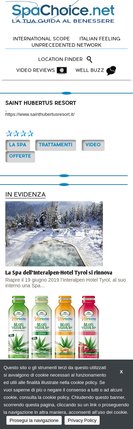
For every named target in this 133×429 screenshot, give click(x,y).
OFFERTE (20, 156)
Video (93, 145)
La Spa (17, 145)
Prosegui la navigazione (34, 420)
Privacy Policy (82, 420)
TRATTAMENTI (55, 145)
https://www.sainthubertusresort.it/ (39, 114)
